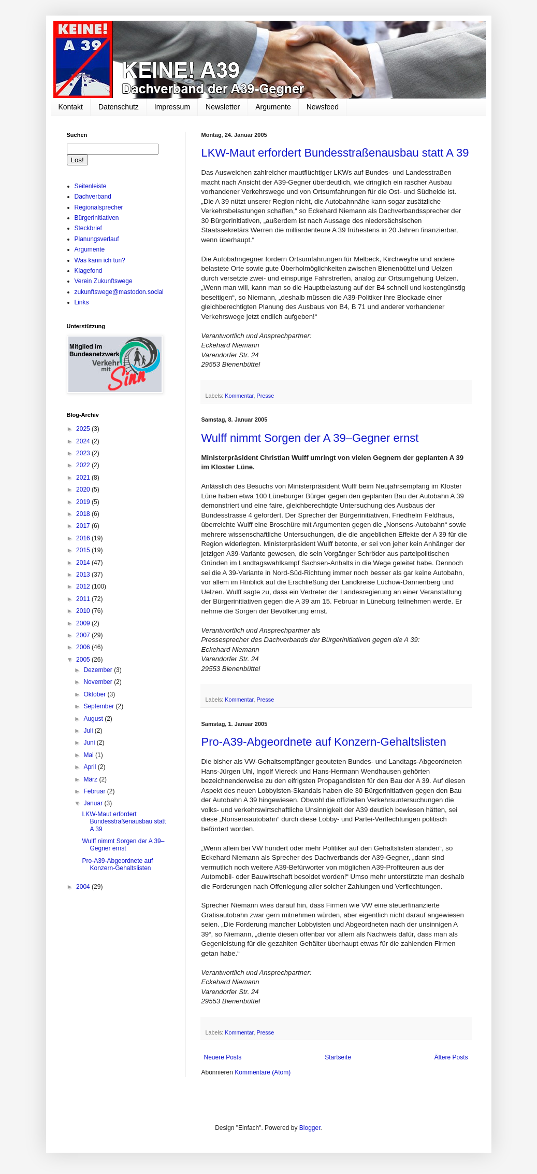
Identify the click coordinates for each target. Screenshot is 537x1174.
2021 (84, 477)
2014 (84, 562)
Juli (88, 730)
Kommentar (239, 396)
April (90, 767)
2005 (84, 659)
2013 (84, 574)
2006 (84, 647)
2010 (84, 610)
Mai (89, 755)
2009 (84, 623)
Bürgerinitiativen (97, 217)
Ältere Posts (451, 1057)
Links (82, 302)
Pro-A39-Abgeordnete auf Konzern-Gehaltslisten (323, 741)
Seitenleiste (91, 186)
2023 (84, 453)
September (99, 706)
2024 (84, 441)
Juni (89, 742)
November (98, 682)
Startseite (338, 1057)
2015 (84, 550)
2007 (84, 635)
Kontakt (71, 107)
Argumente (273, 107)
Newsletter (223, 107)
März (91, 779)
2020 (84, 489)
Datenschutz (118, 107)
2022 (84, 465)
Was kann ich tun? (100, 260)
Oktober (95, 694)
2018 (84, 514)
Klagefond (89, 270)
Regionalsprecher (99, 207)
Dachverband (93, 196)
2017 (84, 525)
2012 (84, 586)
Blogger (310, 1127)
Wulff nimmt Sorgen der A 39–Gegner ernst (310, 437)
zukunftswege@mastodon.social (119, 292)
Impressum (172, 107)
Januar (93, 803)
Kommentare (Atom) (263, 1072)
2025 (84, 428)
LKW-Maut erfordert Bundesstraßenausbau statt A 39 (335, 152)
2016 (84, 538)
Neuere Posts (223, 1057)
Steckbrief (88, 228)
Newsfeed (323, 107)
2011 (84, 599)
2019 (84, 502)
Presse (265, 396)
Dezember (98, 670)
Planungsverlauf (97, 239)
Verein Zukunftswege (104, 281)
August (94, 718)
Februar (95, 791)
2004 (84, 886)
